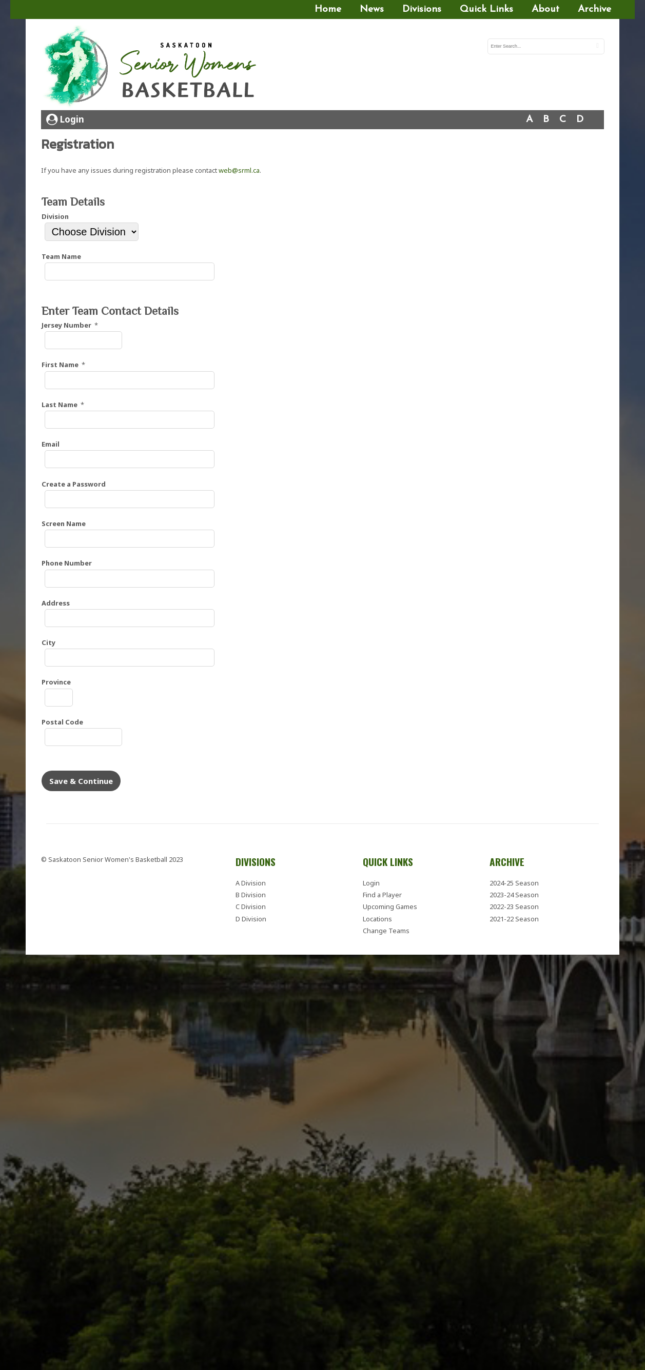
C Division (251, 906)
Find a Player (382, 894)
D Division (251, 918)
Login (65, 119)
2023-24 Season (514, 894)
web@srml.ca (239, 170)
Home (328, 9)
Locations (377, 918)
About (545, 9)
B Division (251, 894)
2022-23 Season (514, 906)
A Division (251, 883)
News (372, 9)
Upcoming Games (390, 906)
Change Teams (386, 930)
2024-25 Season (514, 883)
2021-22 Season (514, 918)
